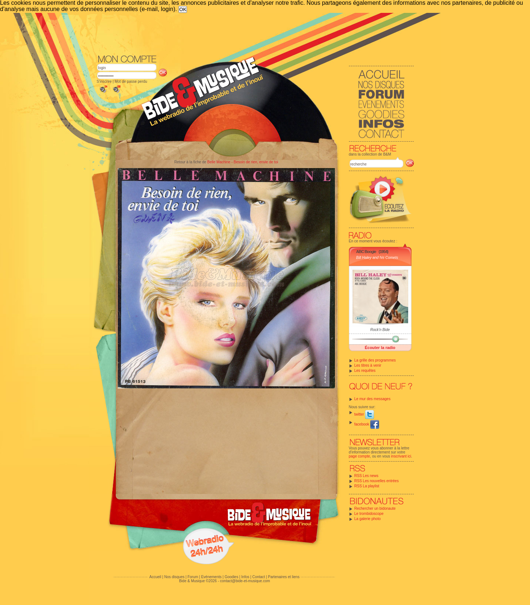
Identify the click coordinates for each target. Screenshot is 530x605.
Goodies (231, 577)
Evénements (211, 577)
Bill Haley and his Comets (377, 258)
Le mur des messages (372, 399)
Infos (245, 577)
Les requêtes (365, 371)
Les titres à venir (367, 365)
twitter (364, 414)
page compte (359, 456)
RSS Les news (366, 476)
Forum (192, 577)
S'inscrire (104, 81)
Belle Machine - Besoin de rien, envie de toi (242, 162)
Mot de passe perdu (130, 81)
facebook (366, 424)
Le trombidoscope (369, 514)
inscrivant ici (401, 456)
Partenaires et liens (284, 577)
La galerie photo (367, 519)
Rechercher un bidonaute (375, 508)
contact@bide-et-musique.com (245, 581)
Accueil (155, 577)
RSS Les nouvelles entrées (376, 481)
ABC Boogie (366, 251)
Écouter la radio (380, 347)
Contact (258, 577)
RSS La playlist (366, 486)
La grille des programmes (375, 360)
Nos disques (174, 577)
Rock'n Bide (380, 330)
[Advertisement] (255, 33)
